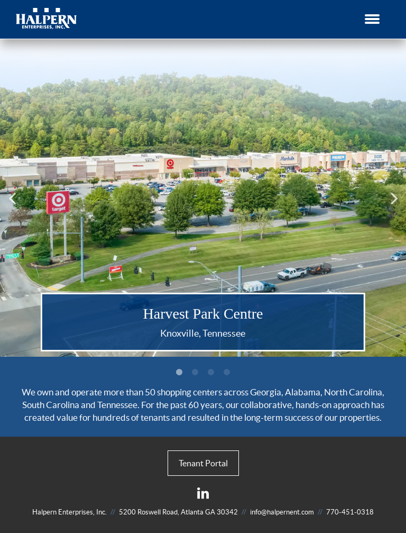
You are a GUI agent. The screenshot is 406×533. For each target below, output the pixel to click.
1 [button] (179, 372)
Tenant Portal (203, 463)
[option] (203, 198)
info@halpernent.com (282, 512)
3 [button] (211, 372)
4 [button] (227, 372)
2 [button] (195, 372)
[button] (372, 16)
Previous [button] (14, 198)
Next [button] (395, 198)
